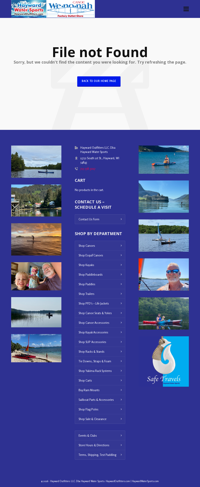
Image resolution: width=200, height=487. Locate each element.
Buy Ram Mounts (89, 390)
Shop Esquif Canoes (91, 255)
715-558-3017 (88, 168)
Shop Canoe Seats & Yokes (95, 313)
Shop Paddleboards (91, 274)
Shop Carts (85, 380)
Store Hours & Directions (94, 445)
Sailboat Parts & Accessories (96, 399)
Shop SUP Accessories (92, 342)
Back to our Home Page (99, 81)
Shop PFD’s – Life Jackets (94, 303)
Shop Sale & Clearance (92, 419)
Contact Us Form (89, 219)
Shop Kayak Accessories (93, 332)
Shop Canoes (87, 245)
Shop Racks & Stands (91, 351)
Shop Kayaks (86, 265)
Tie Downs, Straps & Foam (95, 361)
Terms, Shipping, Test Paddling (97, 455)
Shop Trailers (86, 294)
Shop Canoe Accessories (94, 322)
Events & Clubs (88, 435)
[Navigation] (186, 9)
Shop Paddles (87, 284)
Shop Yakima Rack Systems (95, 371)
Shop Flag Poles (88, 409)
